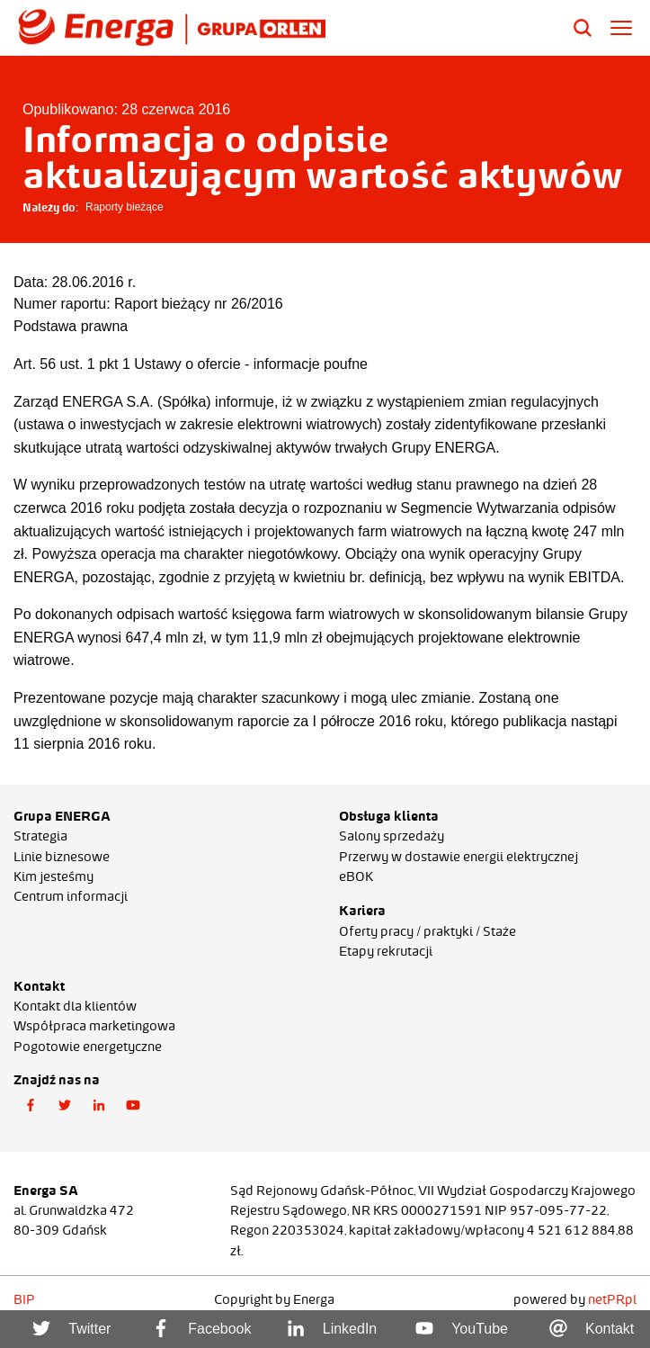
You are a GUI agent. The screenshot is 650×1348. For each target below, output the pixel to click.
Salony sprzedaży (391, 836)
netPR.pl (612, 1299)
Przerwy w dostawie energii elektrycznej (458, 857)
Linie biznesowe (61, 857)
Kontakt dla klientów (75, 1006)
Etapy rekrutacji (385, 951)
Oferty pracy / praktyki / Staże (427, 931)
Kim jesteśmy (53, 876)
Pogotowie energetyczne (87, 1046)
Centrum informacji (70, 896)
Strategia (40, 836)
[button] (30, 1106)
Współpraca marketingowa (94, 1026)
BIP (24, 1299)
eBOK (356, 876)
